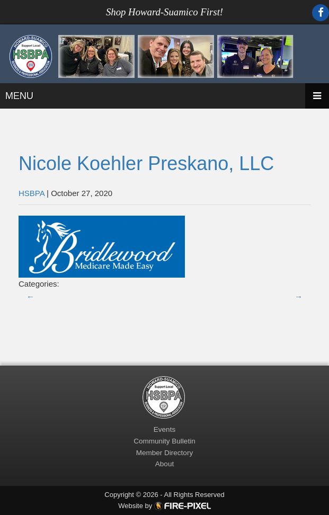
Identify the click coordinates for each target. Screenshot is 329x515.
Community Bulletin (164, 441)
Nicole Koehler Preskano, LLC (146, 163)
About (164, 464)
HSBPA (32, 193)
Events (164, 429)
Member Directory (164, 453)
